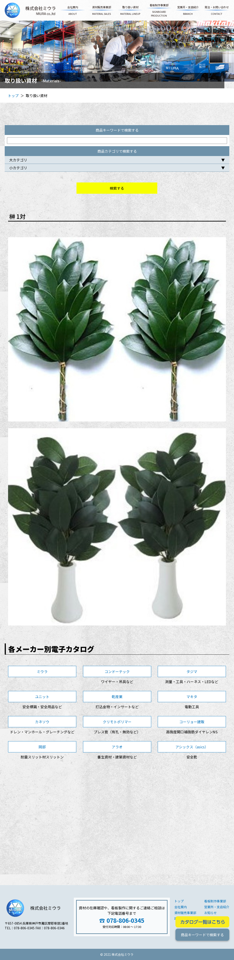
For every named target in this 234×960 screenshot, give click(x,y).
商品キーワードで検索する (202, 934)
